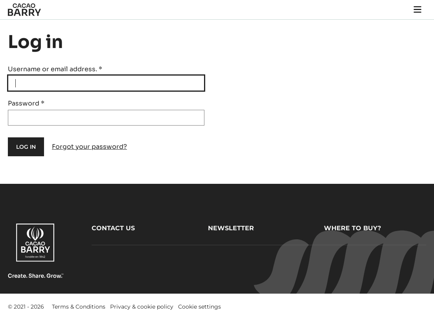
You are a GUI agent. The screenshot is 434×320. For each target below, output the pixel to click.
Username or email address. (55, 69)
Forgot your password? (89, 146)
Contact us (113, 228)
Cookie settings (199, 306)
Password (26, 103)
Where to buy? (352, 228)
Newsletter (231, 228)
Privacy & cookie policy (141, 306)
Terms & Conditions (78, 306)
